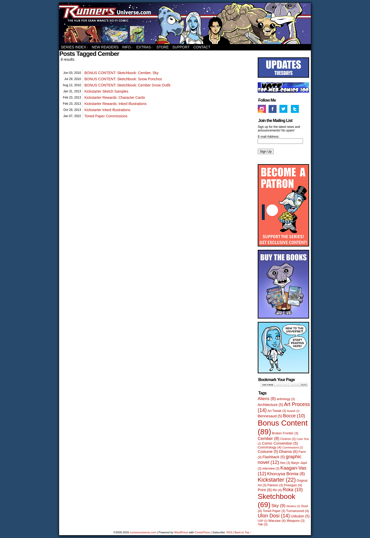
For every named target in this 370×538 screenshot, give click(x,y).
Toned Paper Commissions (105, 116)
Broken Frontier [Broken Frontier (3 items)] (285, 433)
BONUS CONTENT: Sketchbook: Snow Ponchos (123, 79)
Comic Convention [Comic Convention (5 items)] (280, 443)
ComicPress (202, 532)
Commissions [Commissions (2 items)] (292, 447)
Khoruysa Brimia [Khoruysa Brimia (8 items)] (286, 473)
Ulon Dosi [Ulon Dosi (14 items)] (274, 515)
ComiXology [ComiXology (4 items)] (270, 447)
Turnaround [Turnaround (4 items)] (297, 511)
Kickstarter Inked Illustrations (107, 110)
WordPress (181, 532)
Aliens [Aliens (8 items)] (267, 398)
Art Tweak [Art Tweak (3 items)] (276, 411)
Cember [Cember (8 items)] (268, 438)
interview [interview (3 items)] (270, 468)
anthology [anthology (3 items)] (286, 399)
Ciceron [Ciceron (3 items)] (287, 439)
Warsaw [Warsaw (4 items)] (277, 521)
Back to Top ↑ (243, 532)
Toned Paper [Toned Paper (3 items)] (274, 511)
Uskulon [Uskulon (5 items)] (300, 516)
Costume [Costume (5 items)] (268, 451)
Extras (144, 47)
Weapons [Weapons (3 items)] (296, 521)
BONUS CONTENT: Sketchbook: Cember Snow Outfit (127, 85)
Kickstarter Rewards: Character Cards (114, 97)
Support (181, 47)
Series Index (74, 47)
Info (127, 47)
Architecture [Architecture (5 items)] (270, 405)
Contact (201, 47)
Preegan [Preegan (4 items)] (293, 485)
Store (162, 47)
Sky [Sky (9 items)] (278, 505)
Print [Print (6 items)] (265, 490)
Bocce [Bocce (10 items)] (294, 415)
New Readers (105, 47)
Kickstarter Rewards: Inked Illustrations (115, 104)
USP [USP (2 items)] (262, 520)
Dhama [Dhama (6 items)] (288, 451)
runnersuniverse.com (185, 23)
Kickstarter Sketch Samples (106, 91)
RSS (229, 532)
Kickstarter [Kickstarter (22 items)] (277, 480)
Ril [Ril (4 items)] (277, 490)
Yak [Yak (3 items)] (262, 524)
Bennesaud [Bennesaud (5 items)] (270, 416)
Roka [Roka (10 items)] (293, 489)
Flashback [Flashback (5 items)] (273, 457)
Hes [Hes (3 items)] (285, 463)
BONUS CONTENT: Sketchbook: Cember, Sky (121, 73)
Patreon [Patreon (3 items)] (275, 485)
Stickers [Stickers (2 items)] (293, 506)
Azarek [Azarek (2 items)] (293, 410)
